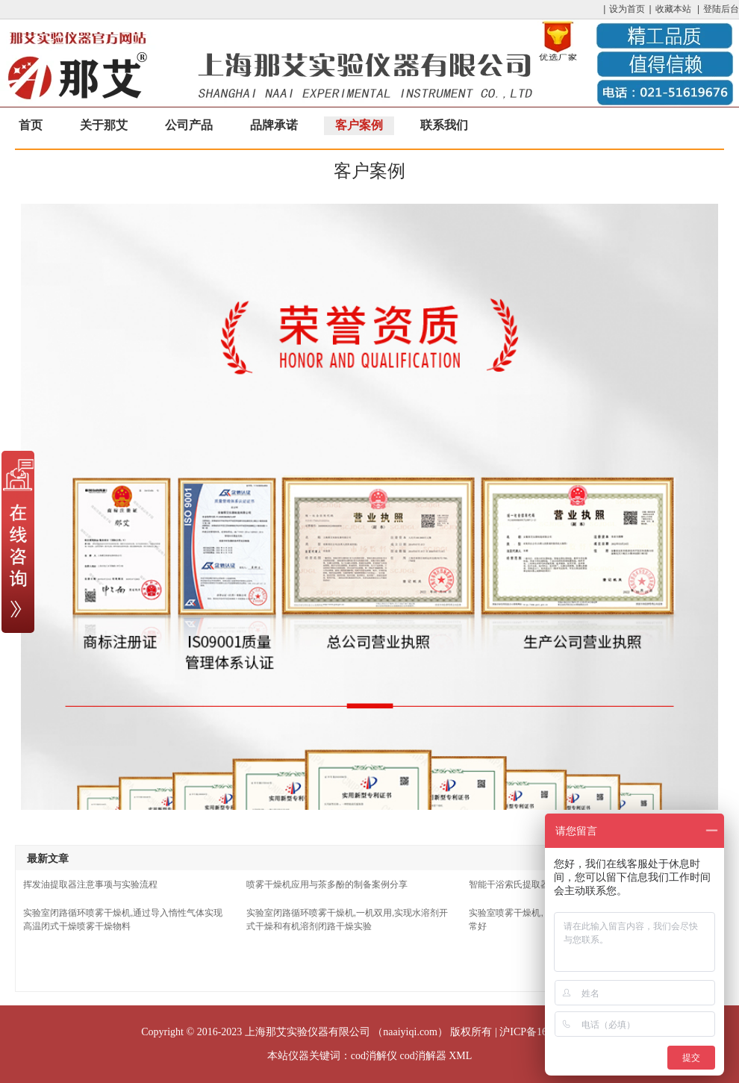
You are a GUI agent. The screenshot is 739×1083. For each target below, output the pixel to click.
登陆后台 (721, 9)
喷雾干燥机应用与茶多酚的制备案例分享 (327, 884)
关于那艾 (104, 125)
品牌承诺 (274, 125)
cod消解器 (422, 1055)
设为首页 (627, 9)
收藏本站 (673, 9)
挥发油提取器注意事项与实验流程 (90, 884)
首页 (31, 125)
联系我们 (444, 125)
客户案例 (359, 125)
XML (460, 1055)
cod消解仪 (374, 1055)
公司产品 (189, 125)
